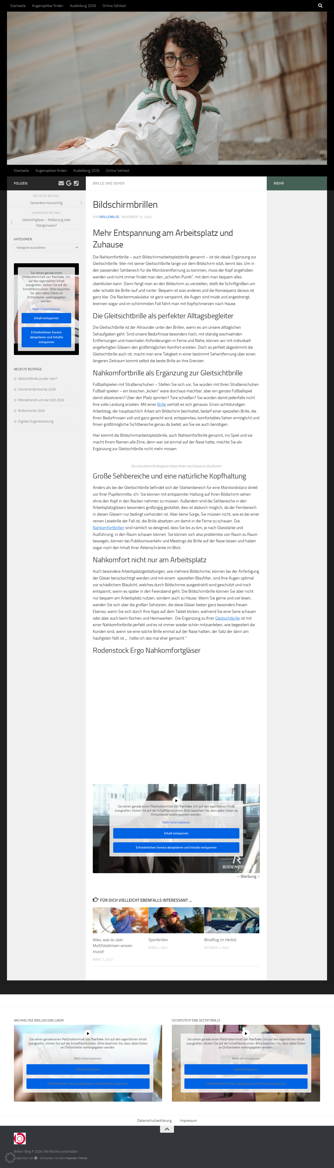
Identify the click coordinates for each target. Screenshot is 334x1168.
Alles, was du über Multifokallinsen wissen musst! (112, 945)
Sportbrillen (158, 939)
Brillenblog (109, 217)
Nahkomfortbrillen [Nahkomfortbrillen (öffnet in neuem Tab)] (108, 527)
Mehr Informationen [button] (176, 822)
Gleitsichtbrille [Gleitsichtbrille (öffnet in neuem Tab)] (227, 618)
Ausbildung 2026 (83, 5)
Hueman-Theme (76, 1158)
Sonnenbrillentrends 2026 (37, 389)
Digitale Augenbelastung (36, 421)
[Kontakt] (76, 183)
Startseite (18, 5)
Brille (161, 404)
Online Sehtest (114, 5)
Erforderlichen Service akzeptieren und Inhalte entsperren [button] (176, 847)
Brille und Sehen (109, 183)
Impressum (188, 1120)
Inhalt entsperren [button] (176, 833)
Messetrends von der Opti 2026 (41, 400)
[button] (10, 1158)
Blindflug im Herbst (220, 939)
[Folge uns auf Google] (68, 183)
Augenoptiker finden (47, 5)
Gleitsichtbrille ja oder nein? (37, 379)
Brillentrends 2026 (31, 411)
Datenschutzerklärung (154, 1120)
